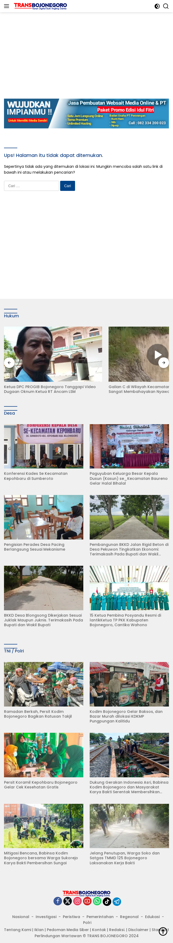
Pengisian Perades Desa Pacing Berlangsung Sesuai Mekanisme (34, 540)
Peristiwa (71, 910)
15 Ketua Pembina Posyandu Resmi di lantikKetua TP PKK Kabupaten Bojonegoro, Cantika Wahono (125, 614)
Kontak (99, 923)
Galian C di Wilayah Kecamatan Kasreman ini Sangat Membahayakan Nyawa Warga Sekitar (126, 381)
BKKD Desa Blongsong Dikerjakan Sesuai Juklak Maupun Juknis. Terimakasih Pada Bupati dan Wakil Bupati (43, 614)
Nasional (20, 910)
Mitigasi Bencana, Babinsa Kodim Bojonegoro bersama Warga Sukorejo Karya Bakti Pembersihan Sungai (41, 851)
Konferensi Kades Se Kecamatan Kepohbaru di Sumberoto (36, 469)
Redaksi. (117, 923)
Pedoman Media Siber (68, 923)
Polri (87, 916)
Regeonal (129, 910)
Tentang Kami (17, 923)
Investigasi (46, 910)
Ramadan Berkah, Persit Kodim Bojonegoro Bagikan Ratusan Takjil (38, 707)
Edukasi (152, 910)
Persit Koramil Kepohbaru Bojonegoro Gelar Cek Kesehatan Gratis (40, 778)
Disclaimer (138, 923)
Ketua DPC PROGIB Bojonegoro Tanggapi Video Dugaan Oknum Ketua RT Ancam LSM (41, 381)
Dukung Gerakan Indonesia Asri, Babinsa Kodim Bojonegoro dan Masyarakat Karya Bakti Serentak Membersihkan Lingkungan (129, 781)
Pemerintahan (100, 910)
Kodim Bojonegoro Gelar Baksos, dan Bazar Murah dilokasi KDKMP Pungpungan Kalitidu (126, 710)
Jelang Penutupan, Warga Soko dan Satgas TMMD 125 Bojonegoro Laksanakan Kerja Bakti (125, 851)
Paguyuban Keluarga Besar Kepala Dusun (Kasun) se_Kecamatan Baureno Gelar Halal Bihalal (129, 472)
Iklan (39, 923)
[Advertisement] (88, 49)
